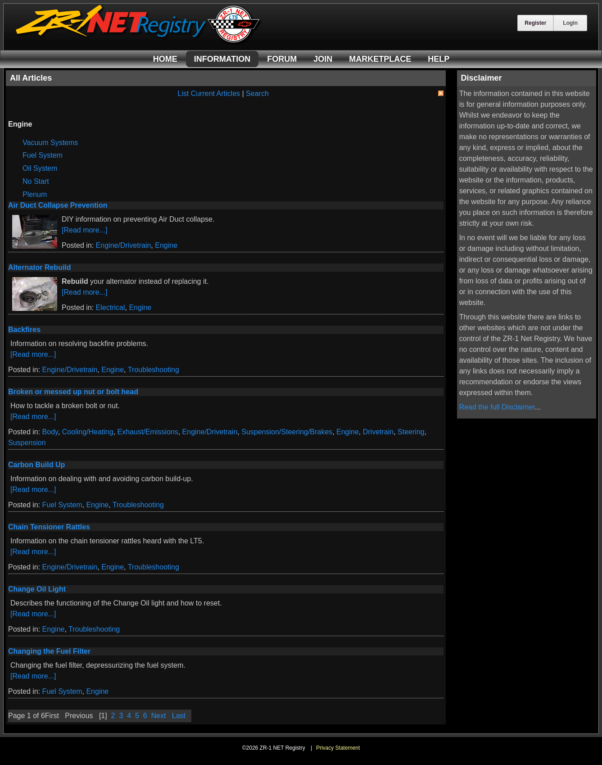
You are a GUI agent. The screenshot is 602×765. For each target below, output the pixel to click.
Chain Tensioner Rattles (49, 527)
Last (179, 715)
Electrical (110, 307)
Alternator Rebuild (39, 267)
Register (535, 23)
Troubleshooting (153, 369)
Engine (166, 245)
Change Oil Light (37, 589)
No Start (36, 181)
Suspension (27, 442)
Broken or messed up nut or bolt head (73, 392)
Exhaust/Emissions (148, 432)
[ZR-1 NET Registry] (139, 42)
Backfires (24, 329)
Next (158, 715)
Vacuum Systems (50, 142)
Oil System (40, 168)
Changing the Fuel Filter (49, 651)
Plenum (35, 194)
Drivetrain (378, 432)
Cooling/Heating (87, 432)
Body (50, 432)
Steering (411, 432)
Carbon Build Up (36, 465)
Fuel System (43, 155)
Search (257, 93)
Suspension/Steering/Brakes (286, 432)
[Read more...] (84, 230)
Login (570, 23)
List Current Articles (208, 93)
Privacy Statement (338, 748)
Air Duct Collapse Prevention (58, 205)
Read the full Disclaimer (497, 407)
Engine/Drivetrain (123, 245)
